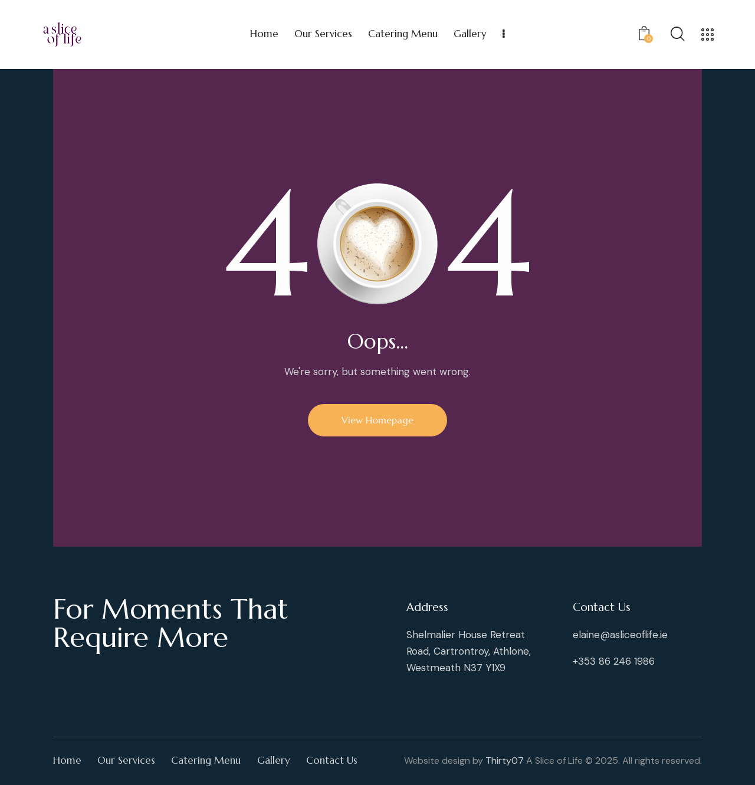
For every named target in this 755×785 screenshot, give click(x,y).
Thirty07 (504, 760)
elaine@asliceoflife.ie (620, 634)
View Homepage (377, 420)
